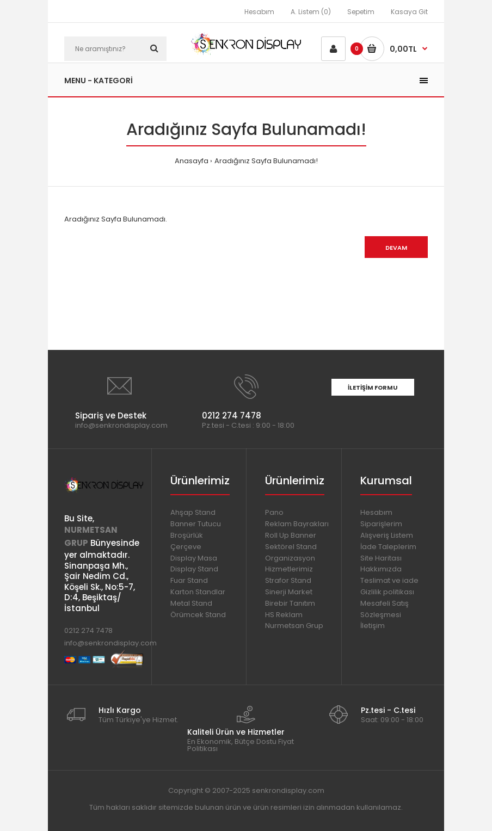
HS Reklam (284, 615)
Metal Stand (191, 603)
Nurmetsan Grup (294, 625)
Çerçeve (185, 546)
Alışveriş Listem (386, 535)
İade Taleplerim (388, 546)
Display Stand (194, 569)
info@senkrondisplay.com (110, 643)
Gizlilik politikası (387, 592)
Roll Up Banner (290, 535)
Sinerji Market (288, 592)
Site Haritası (381, 558)
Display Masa (193, 558)
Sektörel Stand (291, 546)
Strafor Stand (288, 580)
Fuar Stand (189, 580)
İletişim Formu (373, 387)
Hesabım (259, 11)
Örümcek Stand (198, 615)
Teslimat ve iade (389, 580)
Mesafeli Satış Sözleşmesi (384, 609)
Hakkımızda (381, 569)
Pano (274, 512)
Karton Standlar (197, 592)
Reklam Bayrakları (297, 524)
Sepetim (360, 11)
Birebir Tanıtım (290, 603)
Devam (396, 247)
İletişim (372, 625)
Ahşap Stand (193, 512)
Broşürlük (186, 535)
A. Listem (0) (311, 11)
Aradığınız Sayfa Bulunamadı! (266, 161)
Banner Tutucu (195, 524)
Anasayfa (191, 161)
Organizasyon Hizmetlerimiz (290, 564)
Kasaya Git (409, 11)
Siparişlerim (381, 524)
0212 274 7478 (88, 630)
